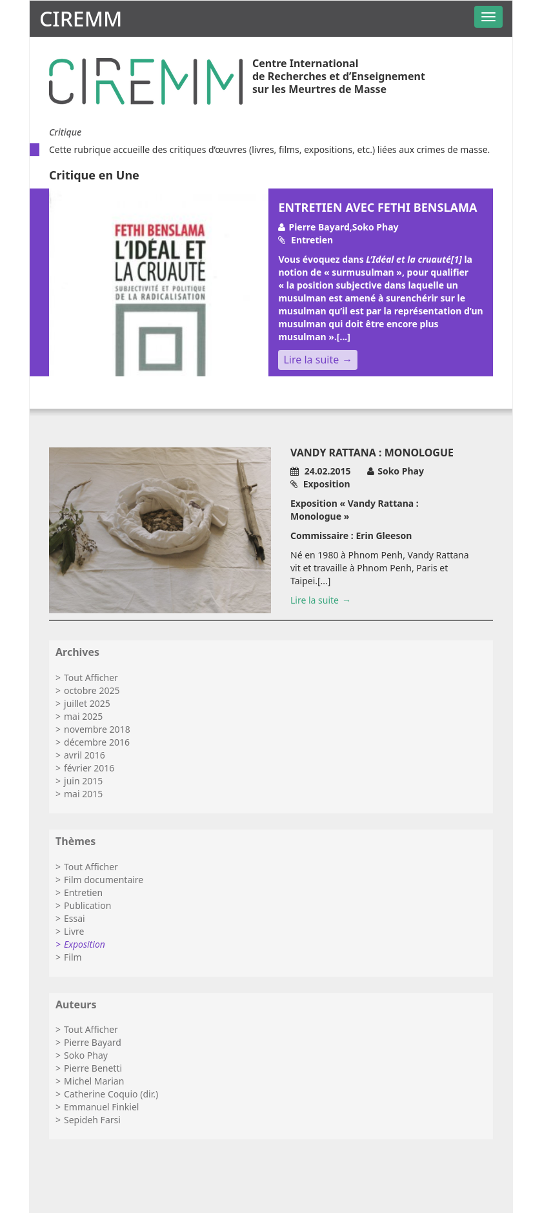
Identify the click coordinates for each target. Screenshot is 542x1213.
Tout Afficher (91, 677)
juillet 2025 (87, 703)
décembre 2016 (97, 742)
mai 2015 (83, 794)
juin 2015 (83, 781)
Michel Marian (94, 1081)
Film (73, 957)
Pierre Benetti (93, 1068)
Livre (74, 931)
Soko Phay (86, 1055)
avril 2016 (84, 755)
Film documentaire (103, 879)
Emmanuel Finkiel (101, 1107)
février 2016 (89, 768)
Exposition (84, 944)
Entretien (83, 892)
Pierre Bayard (92, 1042)
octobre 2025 (91, 690)
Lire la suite (311, 359)
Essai (74, 918)
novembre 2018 (97, 729)
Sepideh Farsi (92, 1120)
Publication (87, 905)
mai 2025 (83, 716)
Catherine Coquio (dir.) (111, 1094)
